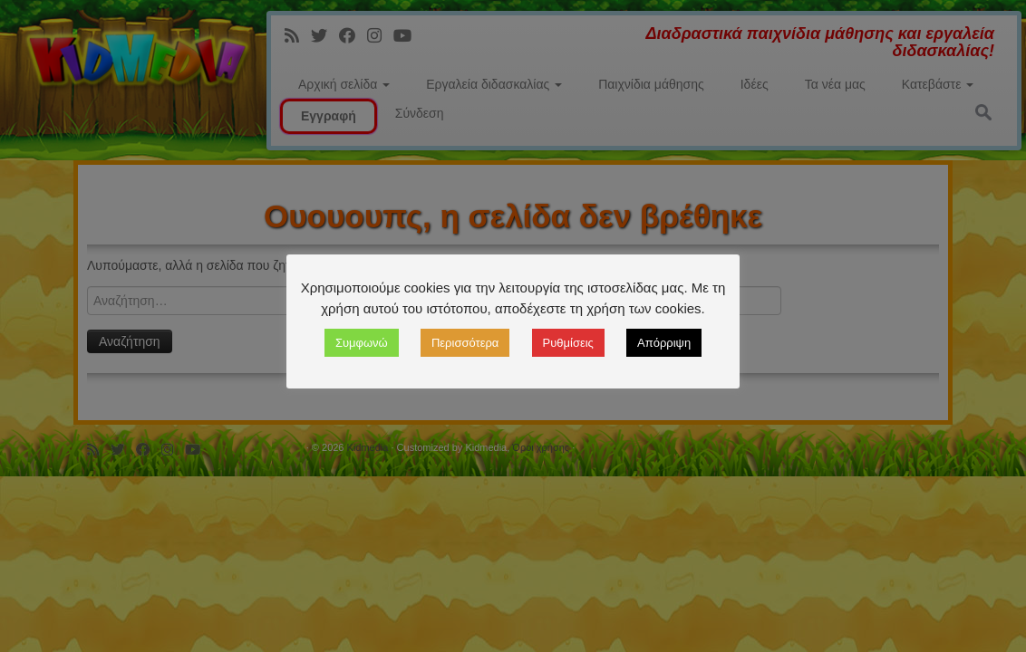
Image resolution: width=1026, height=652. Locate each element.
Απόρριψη (664, 343)
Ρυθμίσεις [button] (568, 343)
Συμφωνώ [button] (361, 343)
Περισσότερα (464, 343)
